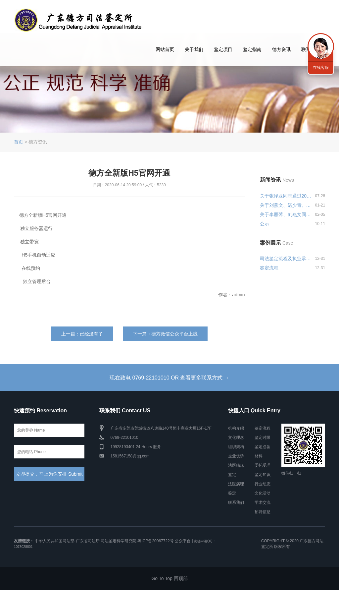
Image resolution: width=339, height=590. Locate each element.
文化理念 (236, 437)
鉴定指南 (252, 49)
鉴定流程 (269, 267)
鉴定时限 (262, 437)
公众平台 (183, 541)
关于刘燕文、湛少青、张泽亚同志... (286, 205)
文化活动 (262, 493)
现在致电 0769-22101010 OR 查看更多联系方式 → (169, 378)
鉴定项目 (223, 49)
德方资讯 (281, 49)
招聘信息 (262, 511)
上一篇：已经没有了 (82, 333)
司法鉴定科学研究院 (118, 541)
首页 (18, 142)
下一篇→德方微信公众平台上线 (165, 333)
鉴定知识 (262, 474)
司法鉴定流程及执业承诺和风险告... (286, 258)
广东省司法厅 (88, 541)
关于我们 (194, 49)
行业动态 (262, 484)
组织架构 (236, 446)
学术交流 (262, 502)
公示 (264, 223)
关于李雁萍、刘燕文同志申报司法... (286, 214)
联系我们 (236, 502)
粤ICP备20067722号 (155, 541)
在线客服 (321, 67)
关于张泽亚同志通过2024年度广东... (286, 196)
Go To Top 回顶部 (169, 578)
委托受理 (262, 465)
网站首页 (165, 49)
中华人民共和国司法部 (54, 541)
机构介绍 (236, 428)
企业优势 (236, 456)
